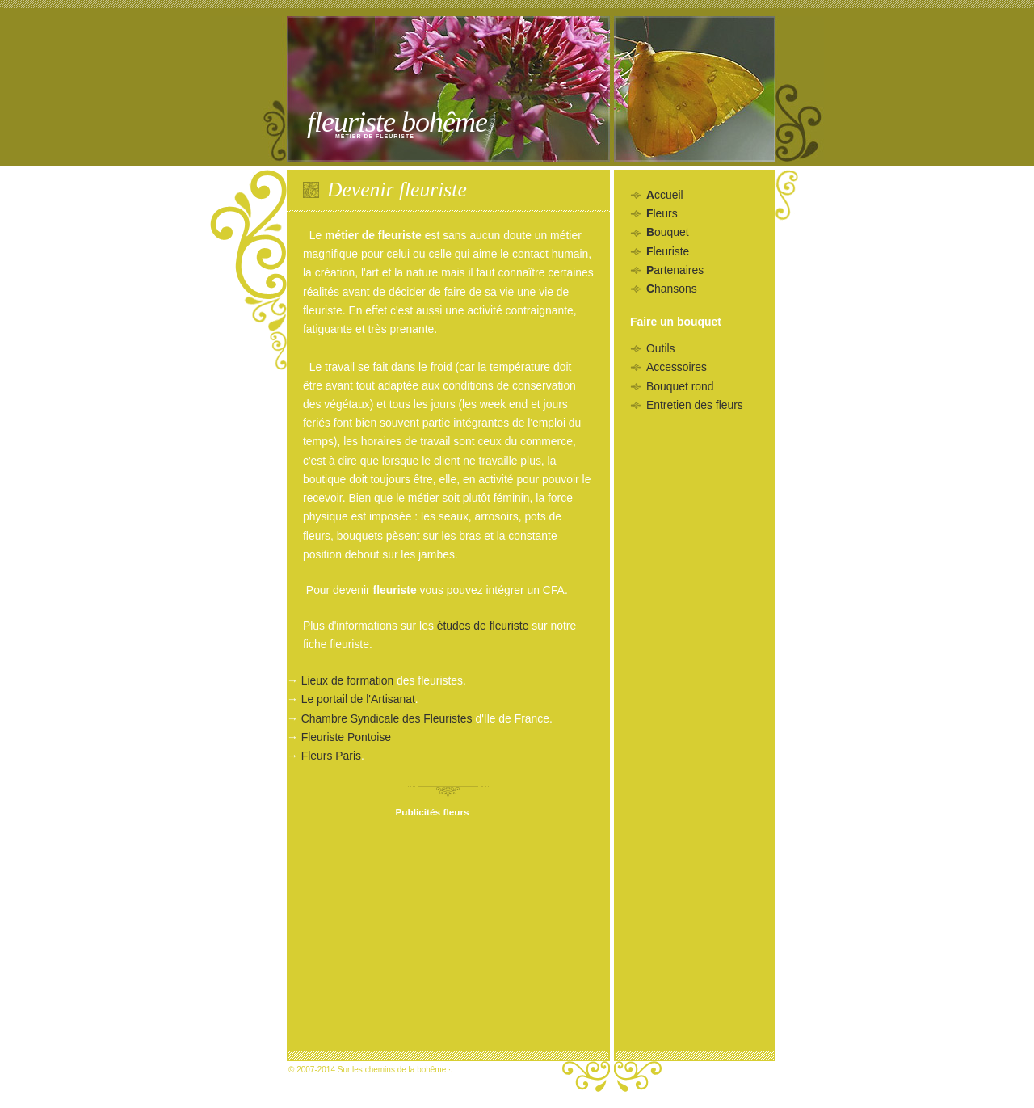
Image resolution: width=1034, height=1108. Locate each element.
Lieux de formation (347, 680)
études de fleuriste (483, 625)
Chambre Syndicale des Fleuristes (387, 718)
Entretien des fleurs (694, 404)
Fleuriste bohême (397, 122)
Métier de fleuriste (374, 136)
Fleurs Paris (331, 755)
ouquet (667, 231)
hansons (671, 288)
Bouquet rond (680, 386)
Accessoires (676, 366)
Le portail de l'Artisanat (358, 699)
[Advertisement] (432, 933)
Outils (660, 348)
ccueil (664, 194)
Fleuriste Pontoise (346, 737)
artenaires (675, 269)
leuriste (667, 251)
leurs (662, 213)
